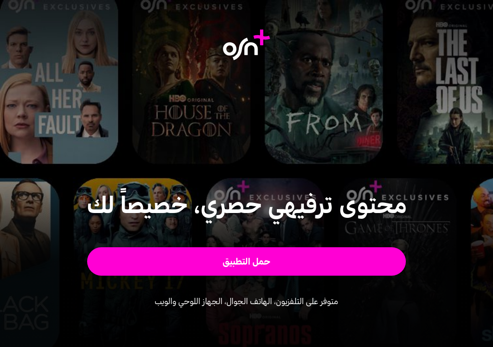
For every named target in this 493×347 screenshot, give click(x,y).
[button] (246, 261)
